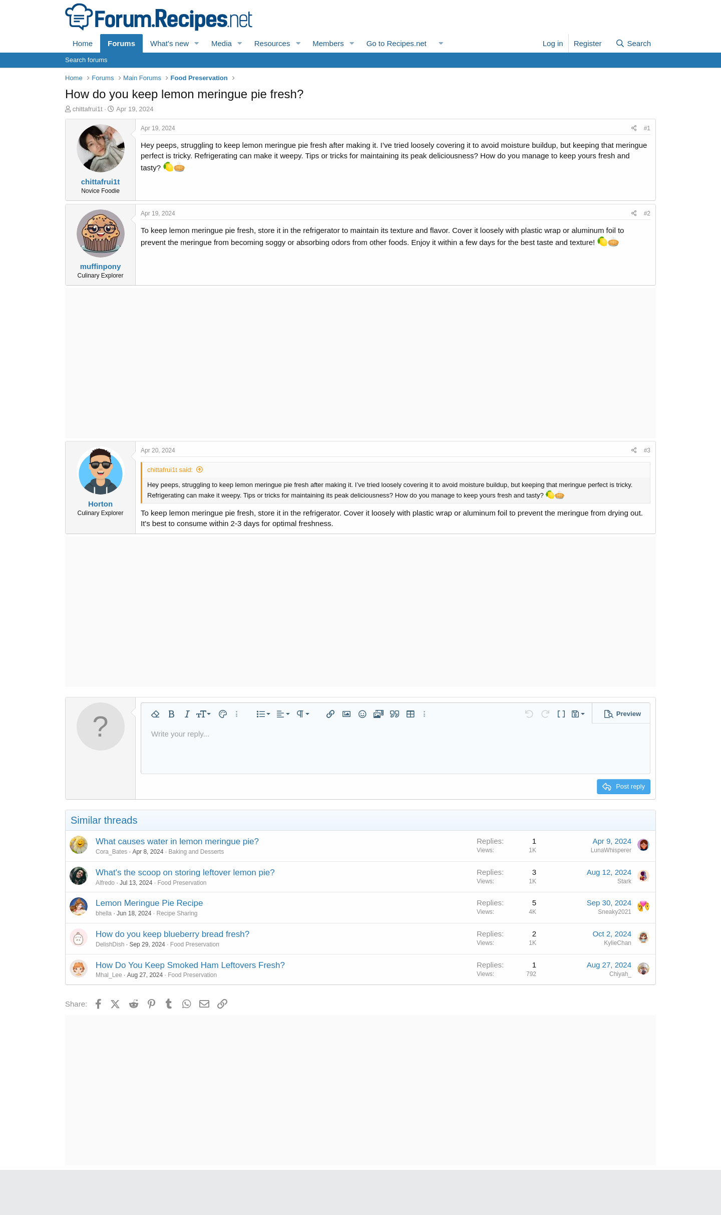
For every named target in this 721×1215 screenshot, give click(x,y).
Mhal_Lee (109, 975)
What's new (169, 43)
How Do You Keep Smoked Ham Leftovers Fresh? (190, 965)
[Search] (633, 43)
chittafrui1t (88, 109)
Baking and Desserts (196, 851)
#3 (647, 450)
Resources (272, 43)
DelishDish (110, 944)
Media (221, 43)
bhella (104, 913)
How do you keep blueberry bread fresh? (172, 934)
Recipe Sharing (176, 913)
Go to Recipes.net (397, 43)
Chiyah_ (620, 974)
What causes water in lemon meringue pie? (177, 841)
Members (328, 43)
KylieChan (617, 942)
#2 (647, 213)
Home (83, 43)
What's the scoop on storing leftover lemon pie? (185, 872)
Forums (121, 43)
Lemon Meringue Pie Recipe (149, 903)
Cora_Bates (111, 851)
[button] (197, 43)
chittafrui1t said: (170, 469)
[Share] (634, 128)
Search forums (86, 60)
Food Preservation (181, 882)
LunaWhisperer (611, 850)
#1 (647, 128)
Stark (624, 881)
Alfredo (105, 882)
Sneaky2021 (614, 911)
